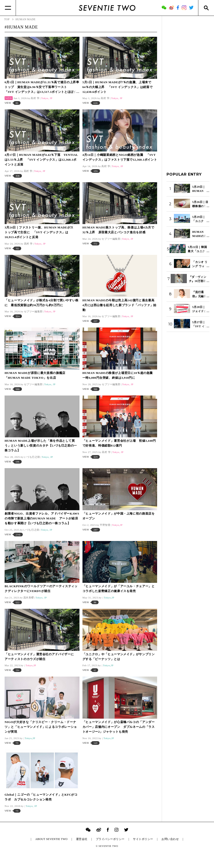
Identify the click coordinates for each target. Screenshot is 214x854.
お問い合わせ (170, 839)
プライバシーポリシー (110, 839)
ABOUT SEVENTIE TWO (51, 839)
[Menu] (8, 8)
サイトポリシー (143, 839)
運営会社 (82, 839)
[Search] (206, 8)
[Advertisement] (188, 89)
